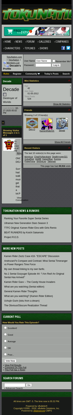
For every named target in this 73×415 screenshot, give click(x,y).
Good (10, 335)
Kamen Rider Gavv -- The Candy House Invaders (29, 282)
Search (66, 74)
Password (28, 65)
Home (8, 41)
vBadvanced (39, 411)
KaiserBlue (47, 159)
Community (33, 74)
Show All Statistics (61, 104)
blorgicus (29, 156)
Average (12, 341)
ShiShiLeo (41, 161)
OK (9, 348)
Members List (13, 63)
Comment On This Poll (15, 367)
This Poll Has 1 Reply (15, 370)
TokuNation (13, 60)
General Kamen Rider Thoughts (20, 291)
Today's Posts (51, 74)
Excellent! (12, 328)
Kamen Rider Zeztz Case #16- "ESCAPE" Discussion (31, 256)
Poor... (11, 355)
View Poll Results (13, 365)
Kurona (57, 159)
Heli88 (38, 159)
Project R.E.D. (11, 237)
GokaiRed (29, 159)
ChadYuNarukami (42, 156)
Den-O (32, 129)
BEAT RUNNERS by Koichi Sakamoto (24, 232)
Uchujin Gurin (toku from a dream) (22, 300)
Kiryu (19, 153)
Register (17, 74)
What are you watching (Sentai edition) (24, 286)
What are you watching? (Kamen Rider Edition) (28, 296)
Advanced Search (14, 388)
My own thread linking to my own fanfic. (24, 269)
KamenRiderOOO (48, 131)
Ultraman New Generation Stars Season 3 (26, 223)
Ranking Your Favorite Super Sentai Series (26, 218)
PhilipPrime (30, 161)
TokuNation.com (14, 57)
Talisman (51, 161)
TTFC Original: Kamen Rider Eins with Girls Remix (30, 227)
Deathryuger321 (60, 156)
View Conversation (22, 199)
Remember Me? (62, 61)
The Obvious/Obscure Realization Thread (25, 305)
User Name (29, 61)
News (19, 41)
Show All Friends (63, 142)
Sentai (62, 130)
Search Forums (13, 378)
